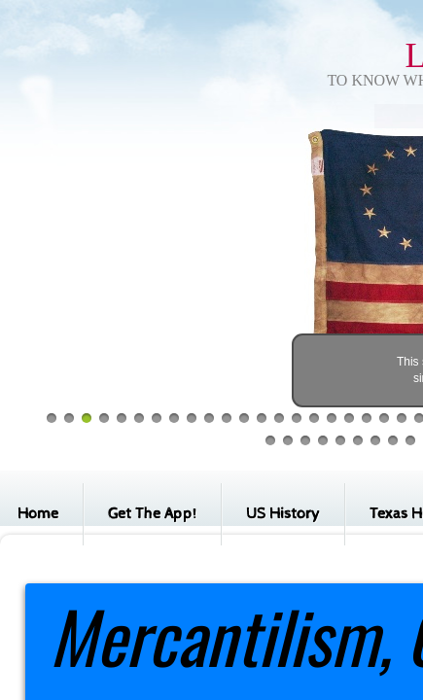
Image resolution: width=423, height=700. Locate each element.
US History (283, 514)
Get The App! (152, 514)
